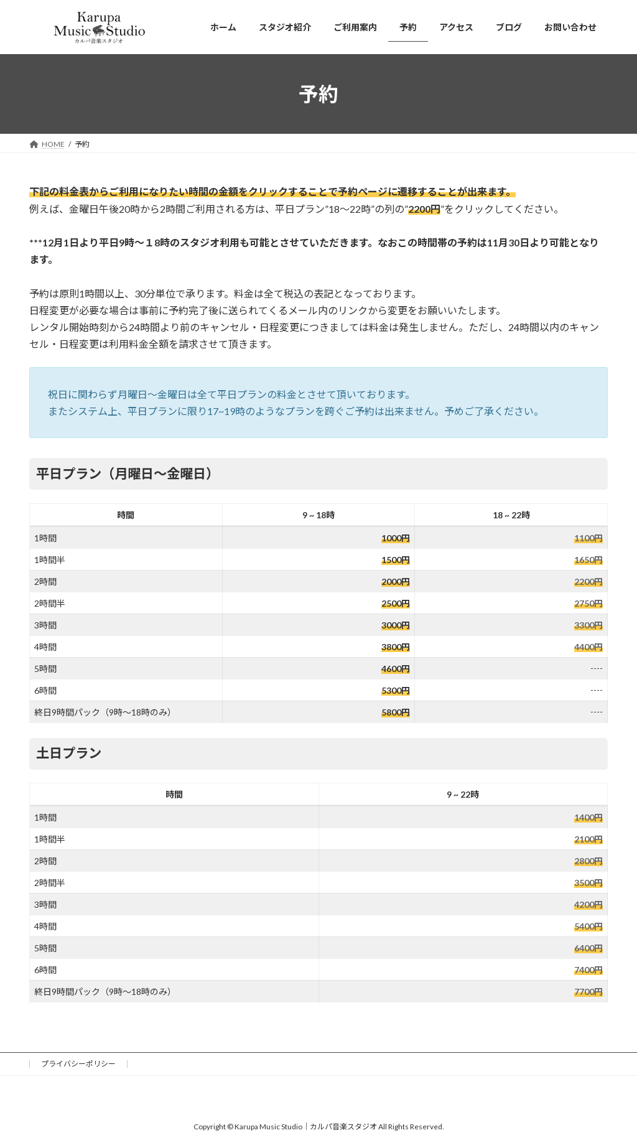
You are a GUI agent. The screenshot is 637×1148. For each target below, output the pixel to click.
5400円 (588, 926)
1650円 (588, 559)
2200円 (588, 581)
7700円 (588, 991)
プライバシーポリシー (78, 1063)
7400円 (588, 969)
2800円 (588, 861)
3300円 (588, 625)
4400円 (588, 647)
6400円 (588, 948)
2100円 (588, 839)
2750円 (588, 603)
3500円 (588, 882)
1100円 (588, 538)
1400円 (588, 817)
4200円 (588, 904)
